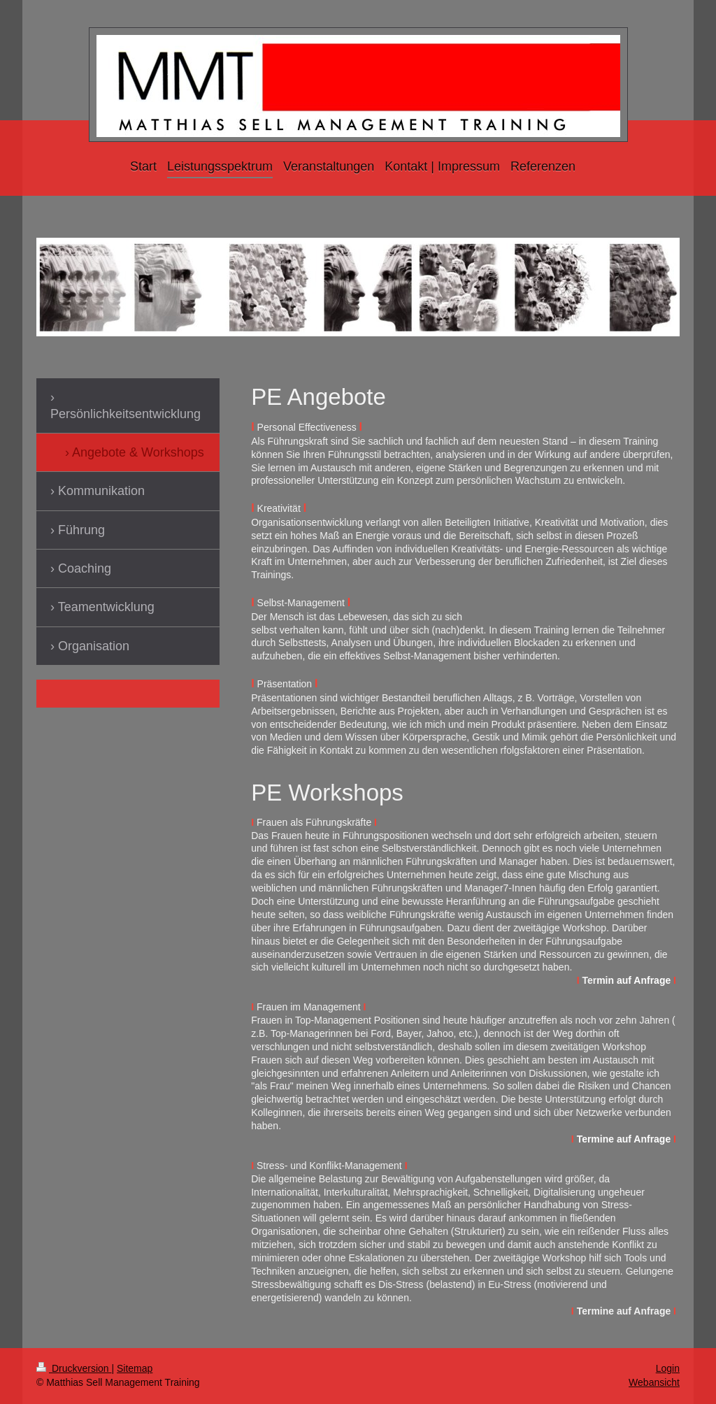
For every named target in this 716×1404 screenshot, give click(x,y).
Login (668, 1368)
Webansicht (654, 1382)
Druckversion (73, 1368)
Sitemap (134, 1368)
